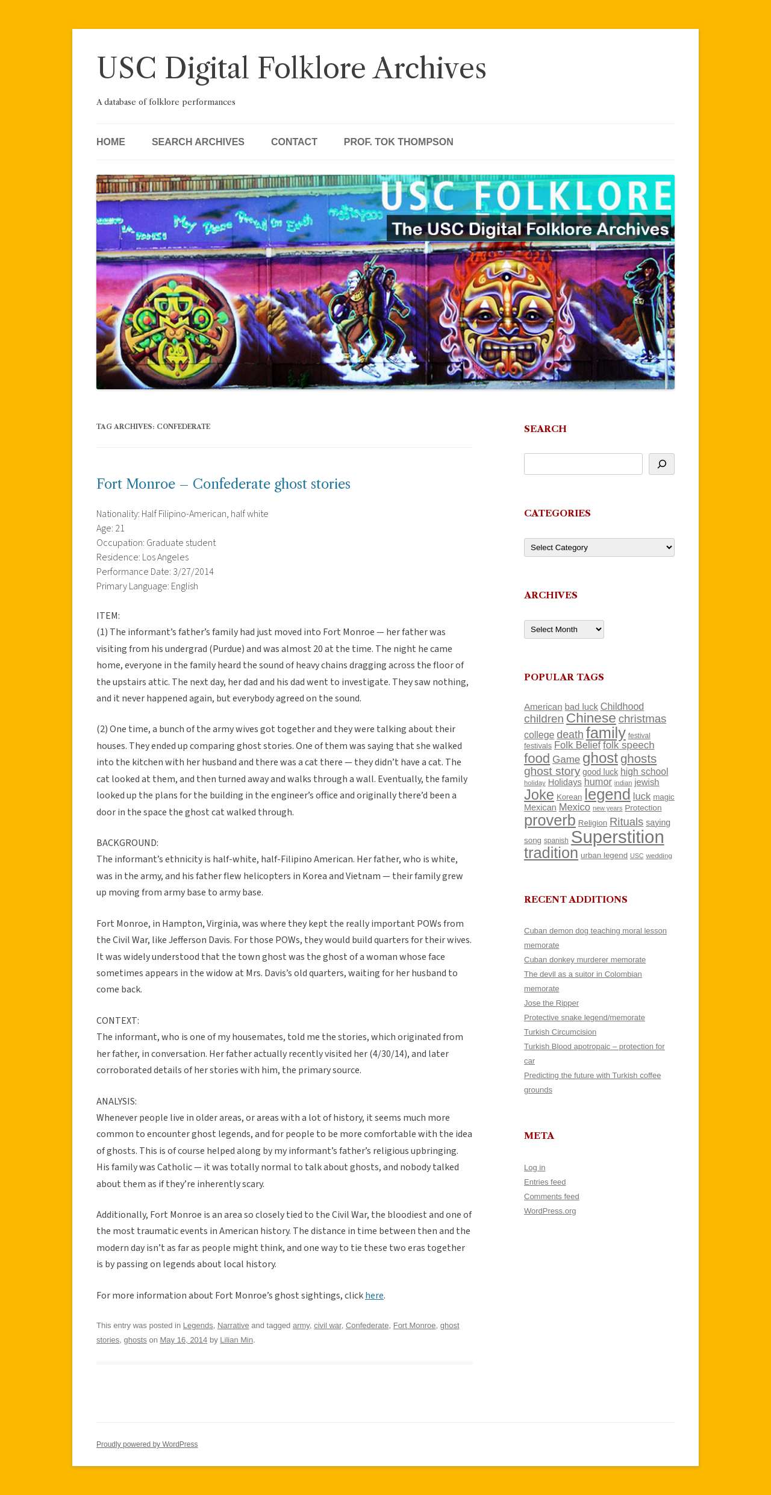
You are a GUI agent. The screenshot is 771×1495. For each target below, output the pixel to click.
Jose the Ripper (551, 1003)
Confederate (367, 1325)
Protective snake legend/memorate (584, 1017)
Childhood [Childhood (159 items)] (623, 706)
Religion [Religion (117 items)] (592, 822)
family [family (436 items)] (606, 732)
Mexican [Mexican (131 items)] (540, 807)
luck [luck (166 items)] (642, 796)
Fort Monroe (414, 1325)
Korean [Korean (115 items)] (569, 796)
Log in (534, 1167)
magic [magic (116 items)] (664, 796)
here (374, 1295)
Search (545, 428)
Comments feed (551, 1196)
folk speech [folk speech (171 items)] (629, 745)
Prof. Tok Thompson (399, 142)
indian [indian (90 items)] (623, 782)
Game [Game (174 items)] (566, 759)
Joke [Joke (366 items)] (539, 795)
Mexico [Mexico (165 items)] (574, 807)
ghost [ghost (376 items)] (600, 758)
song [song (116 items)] (533, 840)
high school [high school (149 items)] (644, 771)
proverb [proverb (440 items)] (550, 820)
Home (110, 142)
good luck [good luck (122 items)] (600, 772)
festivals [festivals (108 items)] (538, 745)
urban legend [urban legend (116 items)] (604, 855)
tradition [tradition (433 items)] (551, 852)
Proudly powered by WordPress (147, 1444)
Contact (294, 142)
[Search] (662, 464)
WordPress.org (550, 1210)
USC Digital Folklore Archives (291, 68)
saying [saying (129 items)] (658, 822)
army (301, 1325)
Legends (198, 1325)
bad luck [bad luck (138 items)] (581, 707)
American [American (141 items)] (543, 706)
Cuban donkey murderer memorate (585, 959)
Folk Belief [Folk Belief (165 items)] (577, 745)
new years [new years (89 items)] (608, 808)
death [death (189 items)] (570, 735)
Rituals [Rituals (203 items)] (626, 821)
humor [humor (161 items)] (598, 781)
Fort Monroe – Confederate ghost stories (223, 484)
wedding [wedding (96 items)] (659, 855)
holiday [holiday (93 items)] (535, 782)
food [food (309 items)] (537, 758)
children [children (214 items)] (544, 718)
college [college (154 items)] (539, 735)
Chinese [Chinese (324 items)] (591, 718)
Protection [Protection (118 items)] (643, 807)
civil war (328, 1325)
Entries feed (545, 1181)
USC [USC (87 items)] (637, 855)
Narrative (233, 1325)
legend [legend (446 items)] (607, 794)
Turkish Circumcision (560, 1031)
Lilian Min (236, 1339)
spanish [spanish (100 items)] (556, 840)
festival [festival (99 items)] (639, 736)
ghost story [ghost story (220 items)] (552, 771)
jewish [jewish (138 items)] (646, 782)
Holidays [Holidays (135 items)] (565, 782)
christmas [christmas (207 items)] (643, 718)
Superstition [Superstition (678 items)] (617, 837)
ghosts (135, 1339)
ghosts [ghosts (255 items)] (638, 758)
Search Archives (198, 142)
